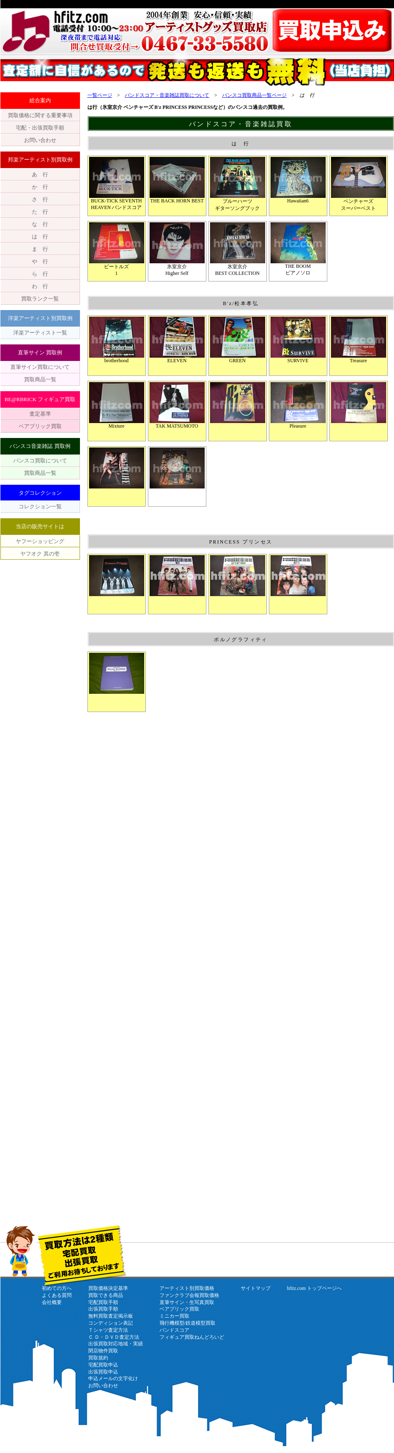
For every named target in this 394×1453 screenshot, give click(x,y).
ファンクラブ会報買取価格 (189, 1295)
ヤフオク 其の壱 (39, 554)
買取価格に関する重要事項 (40, 115)
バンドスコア (174, 1330)
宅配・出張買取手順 (40, 128)
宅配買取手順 (103, 1302)
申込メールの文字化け (113, 1378)
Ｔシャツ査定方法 (108, 1330)
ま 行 (40, 249)
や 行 (40, 261)
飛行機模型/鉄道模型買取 (187, 1323)
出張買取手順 (103, 1309)
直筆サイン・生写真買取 (187, 1302)
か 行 (40, 187)
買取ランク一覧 (40, 299)
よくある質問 (57, 1295)
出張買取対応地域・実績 (115, 1344)
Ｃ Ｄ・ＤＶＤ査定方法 (113, 1337)
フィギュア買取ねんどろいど (192, 1337)
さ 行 (40, 199)
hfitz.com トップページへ (314, 1288)
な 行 (40, 224)
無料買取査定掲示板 (110, 1316)
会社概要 (52, 1302)
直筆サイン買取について (40, 367)
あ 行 (40, 174)
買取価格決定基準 (108, 1288)
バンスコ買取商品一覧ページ (254, 95)
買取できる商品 (105, 1295)
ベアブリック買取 (40, 426)
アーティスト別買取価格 (187, 1288)
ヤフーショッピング (40, 541)
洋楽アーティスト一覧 (40, 333)
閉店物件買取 (103, 1351)
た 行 (40, 212)
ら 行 (40, 274)
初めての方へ (57, 1288)
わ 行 (40, 286)
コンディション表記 (110, 1323)
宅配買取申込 (103, 1365)
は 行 (40, 236)
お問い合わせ (40, 140)
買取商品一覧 (40, 379)
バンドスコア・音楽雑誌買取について (167, 95)
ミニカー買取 (174, 1316)
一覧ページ (99, 95)
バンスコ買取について (40, 460)
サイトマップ (256, 1288)
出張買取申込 (103, 1372)
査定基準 (40, 414)
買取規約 (98, 1358)
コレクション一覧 (40, 506)
